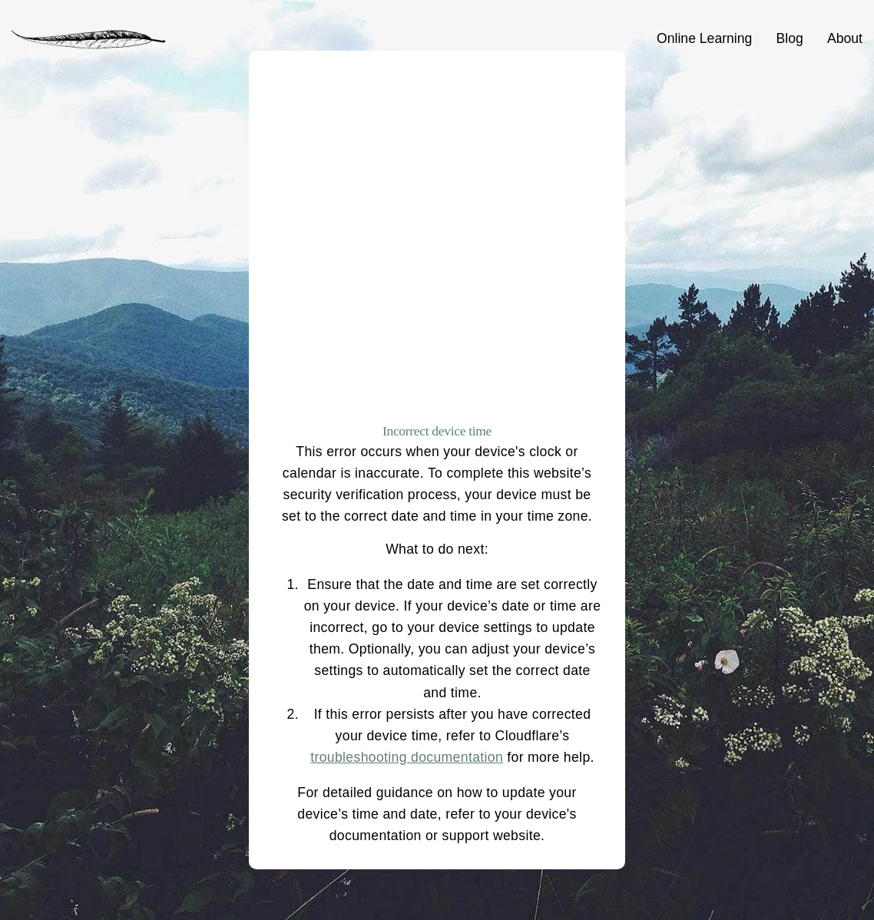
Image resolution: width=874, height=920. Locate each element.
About (844, 38)
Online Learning (704, 38)
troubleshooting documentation (406, 757)
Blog (789, 38)
